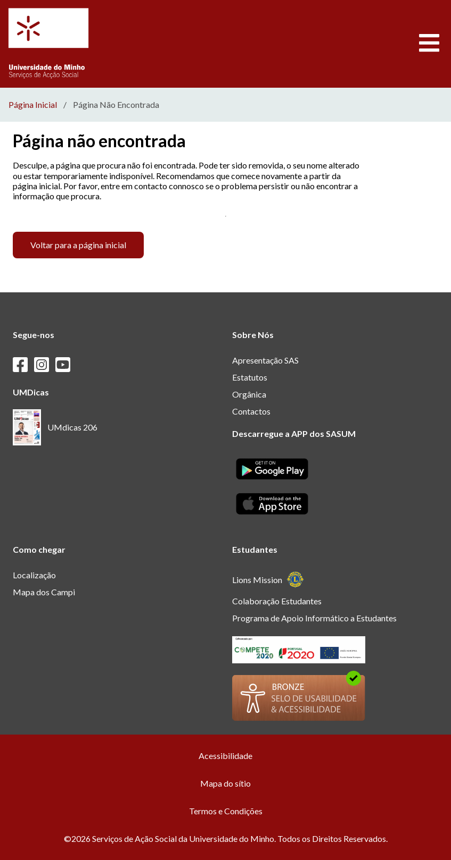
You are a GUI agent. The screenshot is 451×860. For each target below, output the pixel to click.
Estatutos (249, 377)
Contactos (251, 411)
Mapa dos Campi (44, 592)
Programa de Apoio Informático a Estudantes (314, 618)
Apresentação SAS (265, 360)
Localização (34, 575)
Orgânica (249, 394)
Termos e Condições (226, 811)
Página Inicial (33, 104)
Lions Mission (268, 579)
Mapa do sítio (225, 783)
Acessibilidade (225, 756)
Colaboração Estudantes (277, 601)
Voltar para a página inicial (78, 245)
